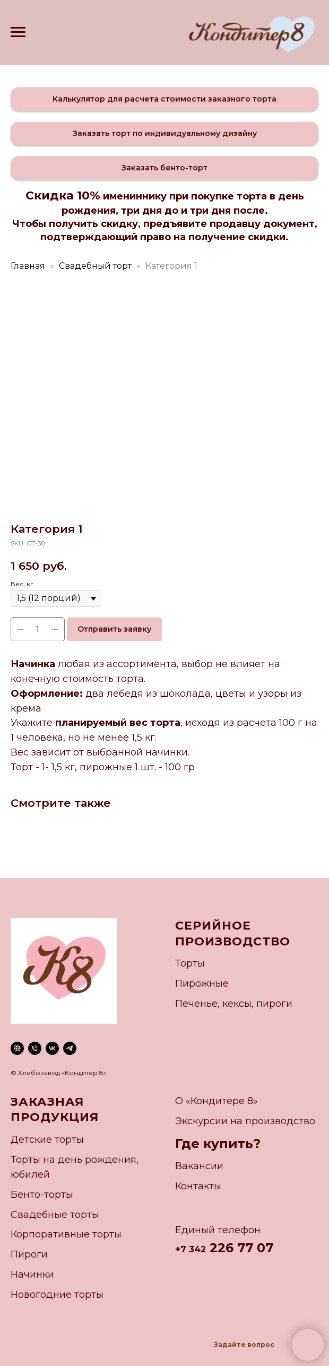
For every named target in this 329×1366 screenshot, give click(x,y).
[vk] (52, 1048)
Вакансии (199, 1166)
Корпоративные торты (66, 1234)
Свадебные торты (55, 1215)
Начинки (32, 1274)
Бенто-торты (42, 1194)
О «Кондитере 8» (216, 1101)
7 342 (193, 1249)
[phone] (34, 1048)
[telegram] (69, 1048)
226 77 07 (239, 1247)
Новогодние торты (57, 1294)
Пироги (29, 1254)
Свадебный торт (95, 266)
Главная (28, 266)
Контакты (198, 1186)
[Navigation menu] (18, 32)
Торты (190, 963)
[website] (17, 1048)
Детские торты (47, 1139)
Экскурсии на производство (245, 1121)
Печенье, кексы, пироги (233, 1003)
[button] (164, 99)
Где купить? (218, 1143)
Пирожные (202, 983)
